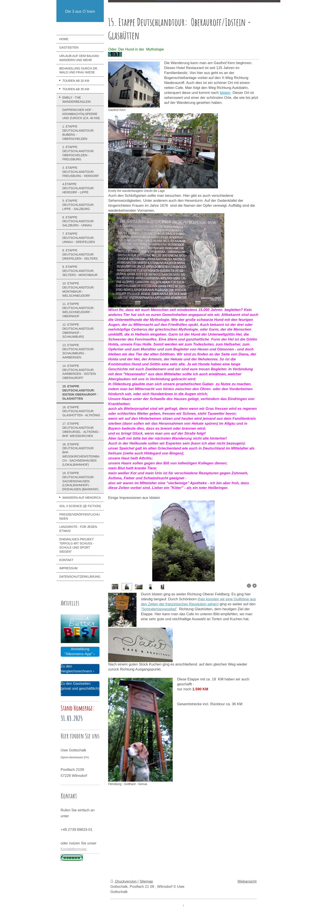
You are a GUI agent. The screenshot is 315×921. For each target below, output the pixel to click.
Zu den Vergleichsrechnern (76, 668)
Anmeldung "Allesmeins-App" (78, 651)
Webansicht (247, 881)
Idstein (225, 93)
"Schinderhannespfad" (159, 609)
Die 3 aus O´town (80, 11)
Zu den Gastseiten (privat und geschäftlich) (80, 686)
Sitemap (146, 881)
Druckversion (124, 881)
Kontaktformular (73, 849)
